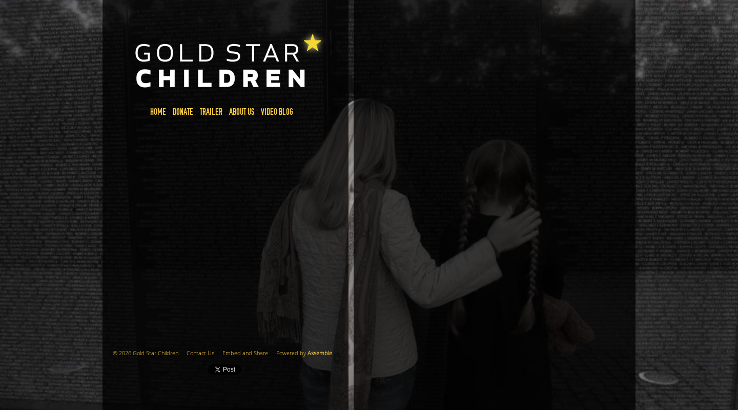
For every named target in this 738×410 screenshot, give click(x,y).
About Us (241, 112)
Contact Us (200, 353)
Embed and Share (245, 353)
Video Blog (277, 112)
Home (158, 112)
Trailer (211, 112)
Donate (183, 112)
